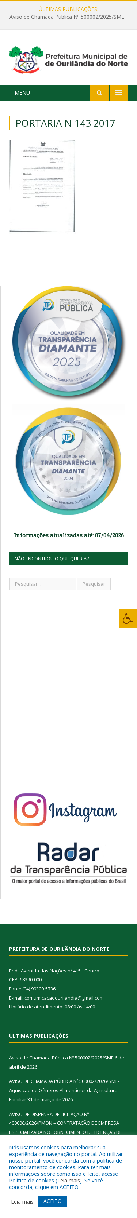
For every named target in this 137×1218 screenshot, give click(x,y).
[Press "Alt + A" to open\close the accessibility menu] (128, 618)
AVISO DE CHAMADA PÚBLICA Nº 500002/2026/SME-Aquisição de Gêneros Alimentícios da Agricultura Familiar (64, 1090)
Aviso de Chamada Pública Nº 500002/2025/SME (66, 17)
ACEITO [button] (52, 1200)
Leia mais (68, 1180)
